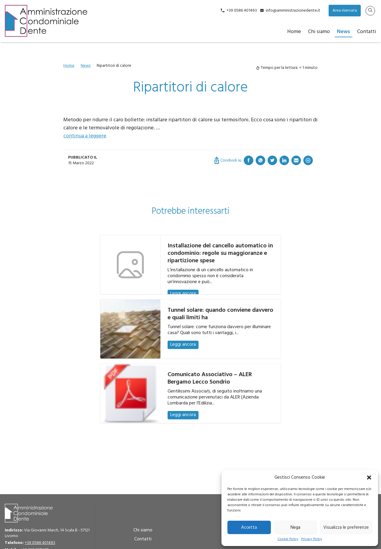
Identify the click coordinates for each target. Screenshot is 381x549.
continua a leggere (84, 136)
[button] (369, 477)
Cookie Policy (287, 539)
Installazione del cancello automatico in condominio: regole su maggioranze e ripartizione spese (220, 253)
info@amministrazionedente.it (293, 10)
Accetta (249, 527)
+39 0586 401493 (242, 10)
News (343, 31)
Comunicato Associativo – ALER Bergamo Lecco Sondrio (210, 378)
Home (294, 31)
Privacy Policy (311, 539)
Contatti (366, 31)
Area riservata (344, 10)
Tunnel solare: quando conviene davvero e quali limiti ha (220, 313)
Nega (295, 527)
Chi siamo (319, 31)
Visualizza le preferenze (346, 527)
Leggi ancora (183, 293)
